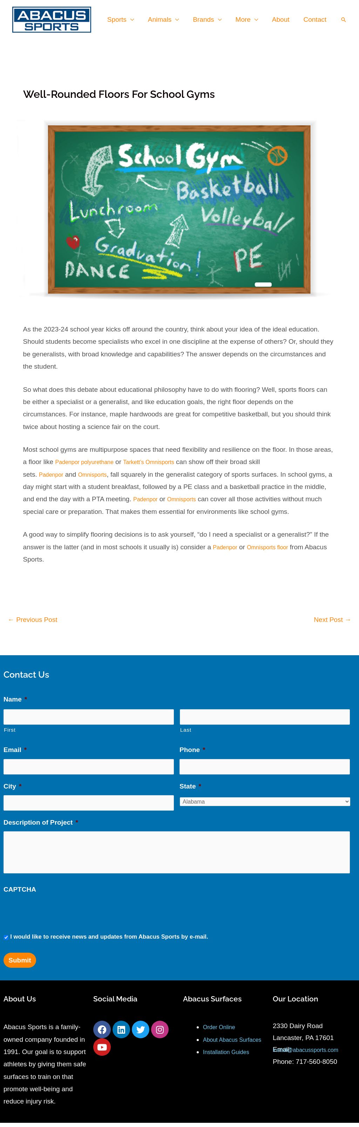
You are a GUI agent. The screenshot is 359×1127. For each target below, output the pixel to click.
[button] (343, 19)
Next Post (332, 619)
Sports (120, 19)
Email (15, 746)
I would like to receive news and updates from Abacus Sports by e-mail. (109, 941)
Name (15, 699)
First (9, 726)
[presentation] (57, 916)
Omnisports (100, 473)
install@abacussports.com (312, 1054)
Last (185, 726)
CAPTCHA (20, 893)
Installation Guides (230, 1068)
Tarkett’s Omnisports (164, 461)
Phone (192, 746)
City (12, 779)
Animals (163, 19)
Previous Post (32, 619)
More (244, 19)
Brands (205, 19)
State (190, 779)
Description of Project (41, 812)
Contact (315, 19)
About (282, 19)
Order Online (222, 1031)
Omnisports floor (275, 546)
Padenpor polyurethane (89, 461)
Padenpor (53, 473)
